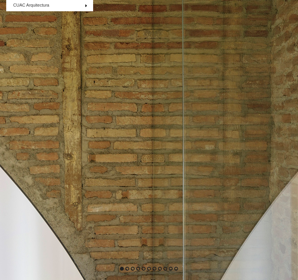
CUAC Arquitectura (52, 5)
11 (175, 269)
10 (170, 269)
